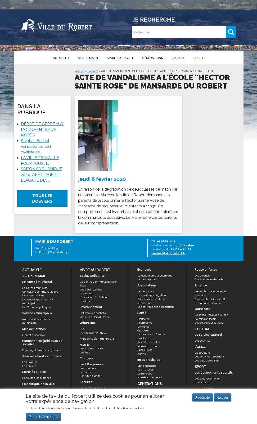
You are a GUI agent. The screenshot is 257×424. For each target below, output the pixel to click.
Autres (141, 354)
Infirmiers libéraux (148, 346)
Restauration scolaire (208, 303)
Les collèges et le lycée (209, 322)
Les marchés (145, 369)
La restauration (89, 368)
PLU (82, 328)
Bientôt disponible (33, 335)
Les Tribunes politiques (36, 307)
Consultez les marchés (36, 377)
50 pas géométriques (93, 332)
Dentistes (143, 326)
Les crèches (202, 275)
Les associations (147, 291)
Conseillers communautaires (40, 291)
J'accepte (202, 399)
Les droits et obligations (152, 295)
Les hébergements (91, 364)
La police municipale (93, 388)
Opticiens (143, 330)
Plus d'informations (43, 418)
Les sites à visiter (90, 376)
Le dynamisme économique (154, 275)
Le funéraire (144, 373)
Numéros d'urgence (149, 377)
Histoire (85, 344)
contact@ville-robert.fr (168, 253)
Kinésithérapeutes (148, 342)
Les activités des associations (155, 306)
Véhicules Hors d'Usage (95, 317)
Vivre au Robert (120, 58)
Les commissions (33, 295)
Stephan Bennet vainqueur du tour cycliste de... (36, 146)
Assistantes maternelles (210, 279)
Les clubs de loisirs (207, 360)
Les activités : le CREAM (210, 356)
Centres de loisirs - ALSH (210, 299)
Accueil (79, 71)
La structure (202, 352)
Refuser (222, 399)
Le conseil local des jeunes (211, 315)
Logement (86, 293)
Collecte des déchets (93, 313)
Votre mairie (88, 58)
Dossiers (92, 71)
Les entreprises (147, 279)
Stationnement (146, 365)
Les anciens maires (92, 348)
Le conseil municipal (35, 288)
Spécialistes (144, 350)
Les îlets (85, 352)
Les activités (87, 372)
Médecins (143, 319)
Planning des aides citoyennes (41, 350)
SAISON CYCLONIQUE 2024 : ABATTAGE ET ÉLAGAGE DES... (41, 174)
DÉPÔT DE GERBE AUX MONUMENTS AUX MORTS (42, 129)
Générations (152, 58)
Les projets (29, 366)
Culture (178, 58)
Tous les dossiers (42, 198)
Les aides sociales (91, 289)
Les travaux (29, 362)
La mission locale (205, 319)
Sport (199, 58)
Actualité (61, 58)
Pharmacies (144, 322)
